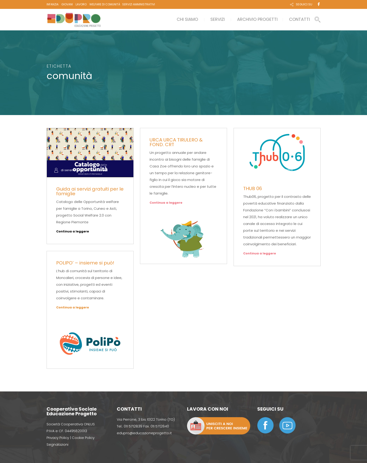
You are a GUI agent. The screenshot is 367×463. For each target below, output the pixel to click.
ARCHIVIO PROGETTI (257, 19)
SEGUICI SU (304, 4)
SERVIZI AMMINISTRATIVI (138, 4)
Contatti (299, 19)
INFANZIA (53, 4)
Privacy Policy (58, 437)
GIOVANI (67, 4)
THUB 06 (252, 188)
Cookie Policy (83, 437)
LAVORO (81, 4)
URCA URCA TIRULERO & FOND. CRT (176, 142)
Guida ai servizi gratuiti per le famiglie (90, 191)
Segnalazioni (57, 444)
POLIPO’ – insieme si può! (85, 263)
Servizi (217, 19)
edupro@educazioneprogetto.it (144, 432)
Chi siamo (187, 19)
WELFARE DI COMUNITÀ (104, 4)
